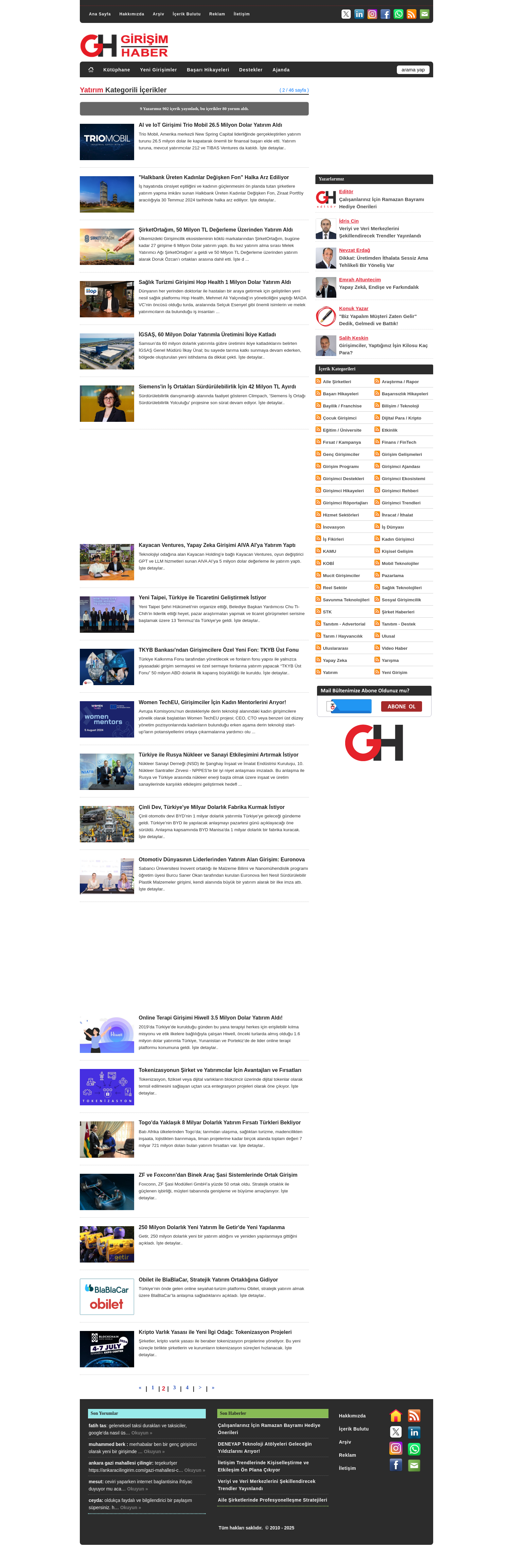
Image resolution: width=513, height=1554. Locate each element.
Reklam (217, 14)
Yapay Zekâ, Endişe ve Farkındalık (378, 287)
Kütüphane (116, 69)
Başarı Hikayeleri (208, 69)
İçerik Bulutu (187, 14)
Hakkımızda (131, 14)
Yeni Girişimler (158, 69)
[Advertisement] (194, 486)
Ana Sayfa (100, 14)
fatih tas (97, 1425)
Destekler (251, 69)
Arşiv (158, 14)
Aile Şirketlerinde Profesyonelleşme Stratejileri (272, 1500)
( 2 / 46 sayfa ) (294, 90)
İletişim (242, 14)
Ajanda (281, 69)
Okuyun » (142, 1432)
